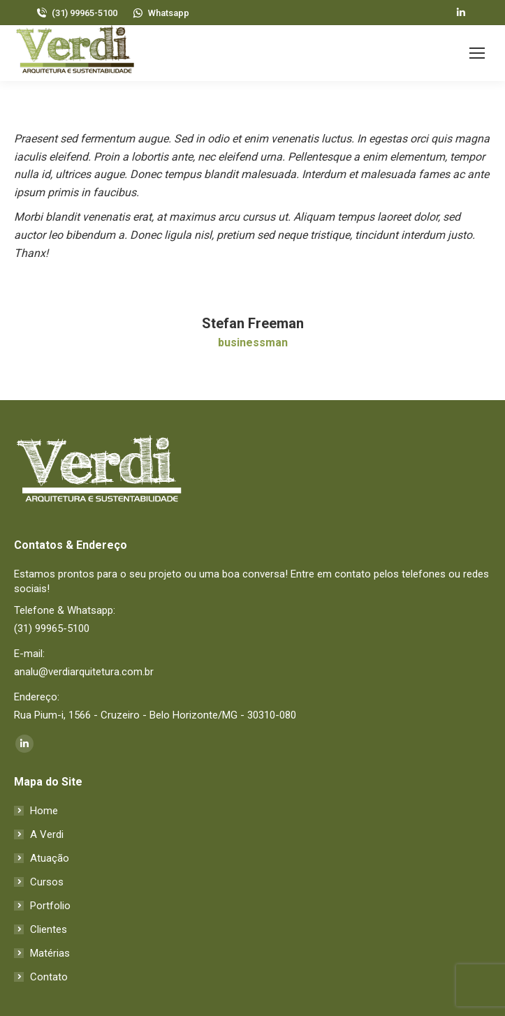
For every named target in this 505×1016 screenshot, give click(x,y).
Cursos (47, 882)
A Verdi (47, 834)
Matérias (50, 953)
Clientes (48, 929)
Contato (49, 977)
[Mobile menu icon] (477, 53)
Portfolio (50, 905)
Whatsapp (160, 13)
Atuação (49, 858)
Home (44, 810)
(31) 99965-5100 (76, 13)
